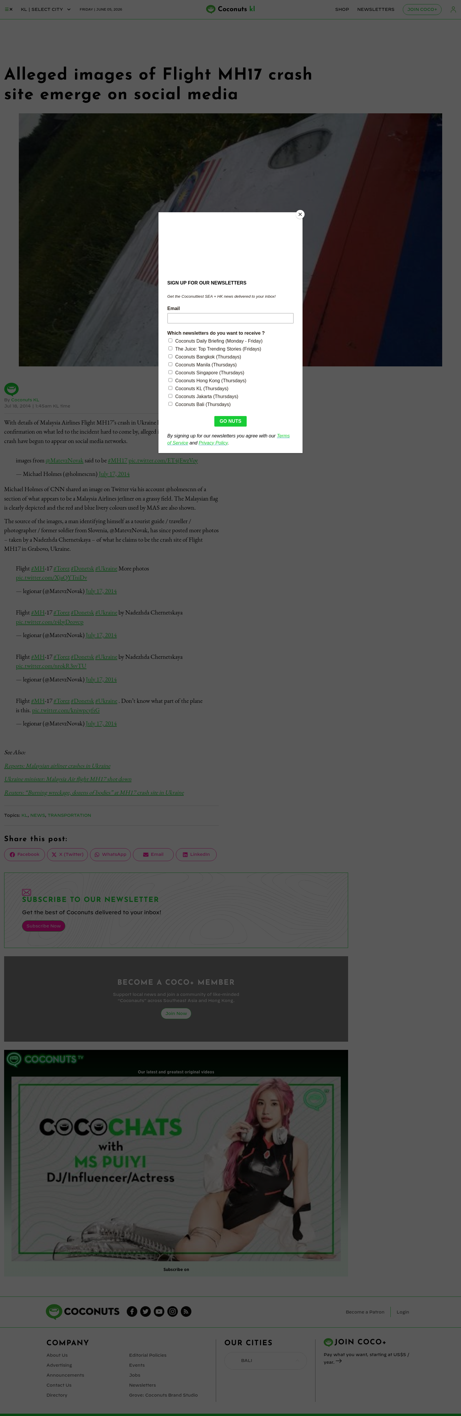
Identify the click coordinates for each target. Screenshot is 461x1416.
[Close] (301, 213)
